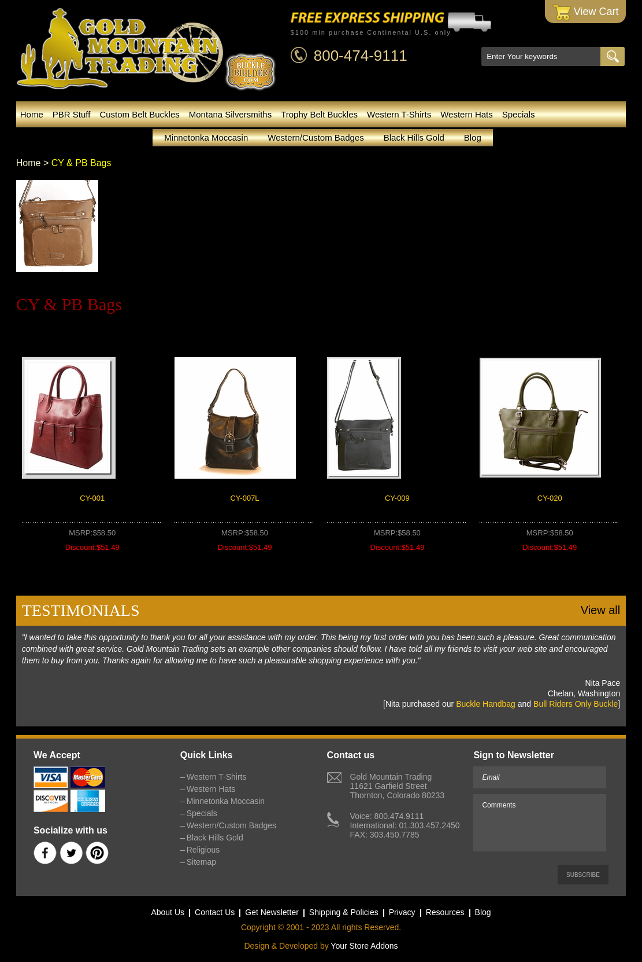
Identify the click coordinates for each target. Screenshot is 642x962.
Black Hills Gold (414, 137)
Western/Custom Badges (315, 137)
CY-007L (244, 498)
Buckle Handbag (485, 703)
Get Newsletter (272, 912)
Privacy (402, 912)
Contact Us (215, 912)
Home (31, 114)
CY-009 (397, 498)
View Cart (585, 12)
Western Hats (466, 114)
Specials (518, 114)
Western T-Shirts (399, 114)
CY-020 (549, 498)
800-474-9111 (360, 55)
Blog (472, 137)
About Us (167, 912)
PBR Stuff (72, 114)
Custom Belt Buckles (139, 114)
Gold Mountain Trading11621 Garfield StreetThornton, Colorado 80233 (397, 786)
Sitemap (201, 861)
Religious (203, 849)
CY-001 (92, 498)
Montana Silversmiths (230, 114)
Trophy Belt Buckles (319, 114)
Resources (445, 912)
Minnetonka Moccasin (206, 137)
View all (601, 610)
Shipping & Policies (343, 912)
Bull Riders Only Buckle (575, 703)
